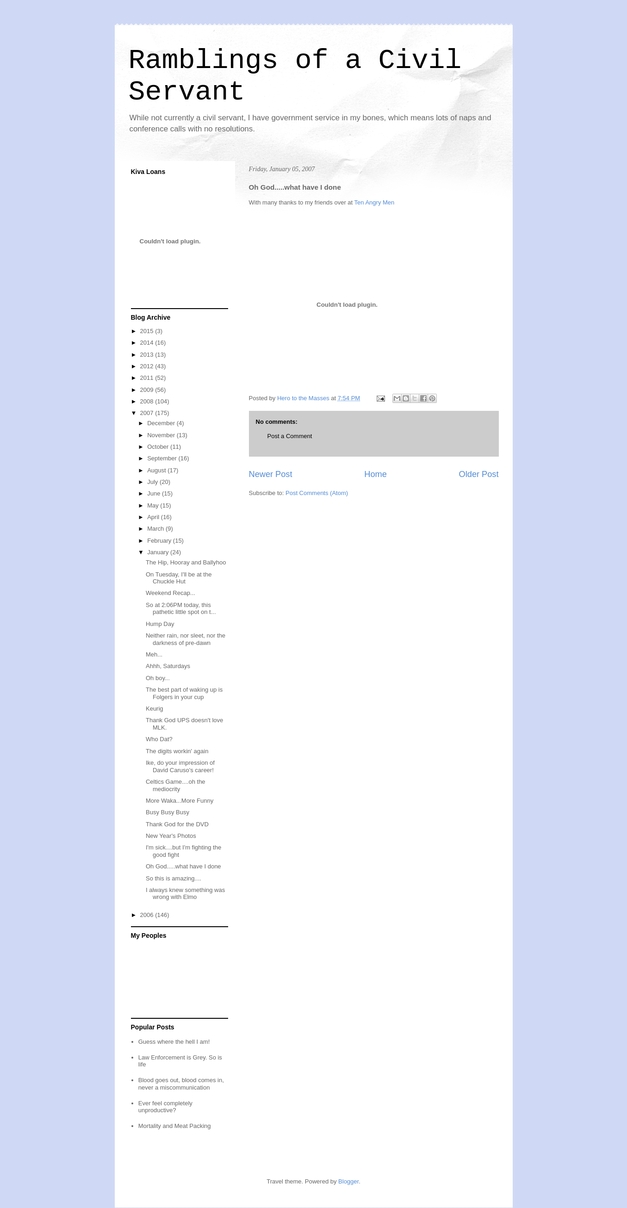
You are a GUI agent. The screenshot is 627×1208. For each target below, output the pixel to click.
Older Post (479, 474)
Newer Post (270, 474)
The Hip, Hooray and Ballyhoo (186, 562)
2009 (147, 389)
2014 (147, 342)
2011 (147, 377)
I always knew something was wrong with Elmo (185, 893)
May (153, 505)
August (157, 470)
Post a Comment (289, 436)
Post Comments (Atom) (317, 492)
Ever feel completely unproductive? (165, 1107)
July (153, 481)
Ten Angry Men (374, 202)
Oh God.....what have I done (183, 866)
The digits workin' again (177, 751)
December (162, 423)
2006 (147, 914)
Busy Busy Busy (167, 812)
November (162, 435)
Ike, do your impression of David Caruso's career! (180, 766)
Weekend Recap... (170, 592)
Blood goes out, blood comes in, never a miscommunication (181, 1084)
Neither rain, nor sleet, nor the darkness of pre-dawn (185, 639)
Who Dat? (159, 739)
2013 (147, 354)
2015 (147, 331)
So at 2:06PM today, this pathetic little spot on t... (181, 608)
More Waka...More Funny (179, 800)
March (156, 528)
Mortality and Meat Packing (174, 1125)
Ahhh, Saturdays (168, 666)
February (160, 540)
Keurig (154, 708)
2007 (147, 412)
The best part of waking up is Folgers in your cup (184, 693)
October (158, 446)
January (158, 552)
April (154, 517)
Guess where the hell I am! (174, 1041)
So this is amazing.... (173, 878)
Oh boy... (158, 678)
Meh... (154, 654)
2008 (147, 401)
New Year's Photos (171, 835)
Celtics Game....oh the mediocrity (175, 785)
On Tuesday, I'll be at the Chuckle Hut (178, 578)
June (154, 493)
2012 (147, 366)
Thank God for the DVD (177, 824)
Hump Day (160, 623)
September (162, 458)
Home (375, 474)
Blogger (348, 1181)
